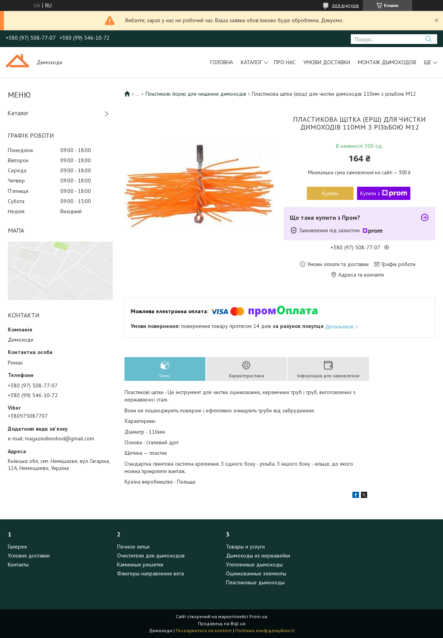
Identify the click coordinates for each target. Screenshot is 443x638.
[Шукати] (428, 39)
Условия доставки (29, 555)
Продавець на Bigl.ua (221, 623)
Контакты (18, 564)
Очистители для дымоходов (151, 555)
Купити (330, 193)
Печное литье (133, 546)
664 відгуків (345, 5)
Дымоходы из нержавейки (258, 555)
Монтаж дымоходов (387, 62)
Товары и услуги (245, 546)
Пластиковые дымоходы (255, 582)
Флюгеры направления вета (150, 573)
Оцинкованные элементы (256, 573)
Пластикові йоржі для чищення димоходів (195, 93)
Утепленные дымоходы (254, 564)
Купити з (383, 193)
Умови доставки (326, 62)
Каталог (251, 62)
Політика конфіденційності (264, 630)
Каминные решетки (140, 564)
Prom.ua (258, 616)
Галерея (17, 546)
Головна (221, 62)
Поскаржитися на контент (204, 630)
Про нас (285, 62)
